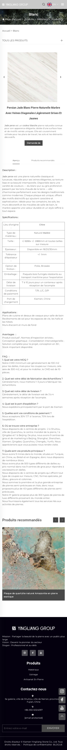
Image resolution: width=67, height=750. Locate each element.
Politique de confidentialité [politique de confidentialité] (37, 744)
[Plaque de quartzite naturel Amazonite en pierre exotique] (33, 564)
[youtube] (41, 653)
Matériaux (42, 19)
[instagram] (25, 653)
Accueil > (7, 30)
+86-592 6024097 (33, 710)
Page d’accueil (13, 19)
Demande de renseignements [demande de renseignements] (33, 144)
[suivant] (60, 77)
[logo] (33, 628)
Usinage (33, 674)
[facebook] (33, 653)
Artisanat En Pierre (33, 679)
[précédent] (4, 77)
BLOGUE (57, 744)
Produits (29, 19)
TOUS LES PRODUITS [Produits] (15, 40)
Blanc (16, 30)
